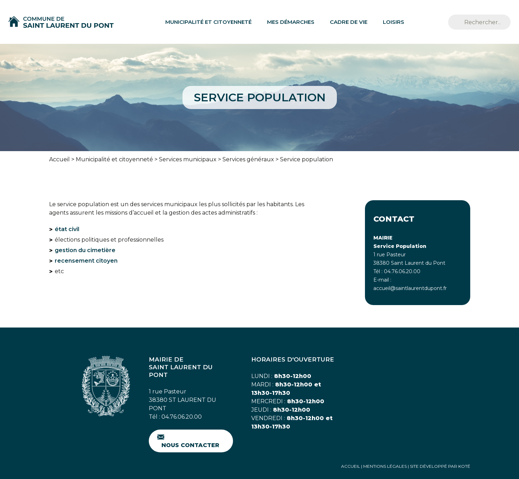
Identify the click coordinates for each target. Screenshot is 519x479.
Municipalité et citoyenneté (208, 22)
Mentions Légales (385, 466)
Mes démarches (290, 22)
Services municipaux (188, 159)
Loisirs (393, 22)
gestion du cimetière (85, 250)
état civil (67, 229)
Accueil (59, 159)
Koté (464, 466)
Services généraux (248, 159)
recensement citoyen (86, 260)
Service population (306, 159)
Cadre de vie (348, 22)
